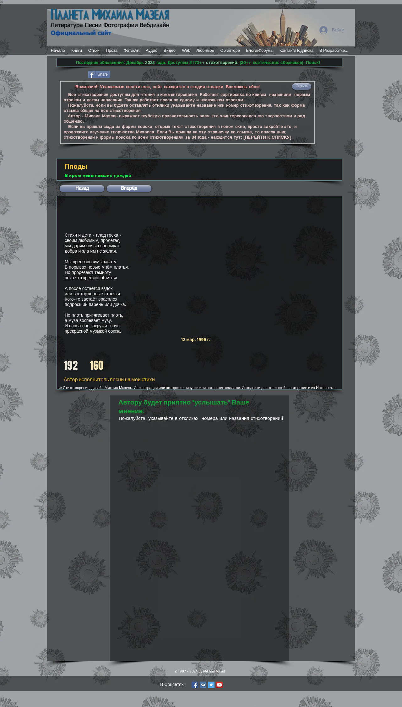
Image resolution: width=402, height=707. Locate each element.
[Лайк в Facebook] (72, 74)
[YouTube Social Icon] (219, 685)
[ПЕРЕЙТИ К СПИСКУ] (267, 137)
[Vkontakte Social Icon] (203, 685)
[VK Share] (130, 74)
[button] (301, 86)
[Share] (99, 74)
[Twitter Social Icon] (211, 685)
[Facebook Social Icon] (195, 685)
